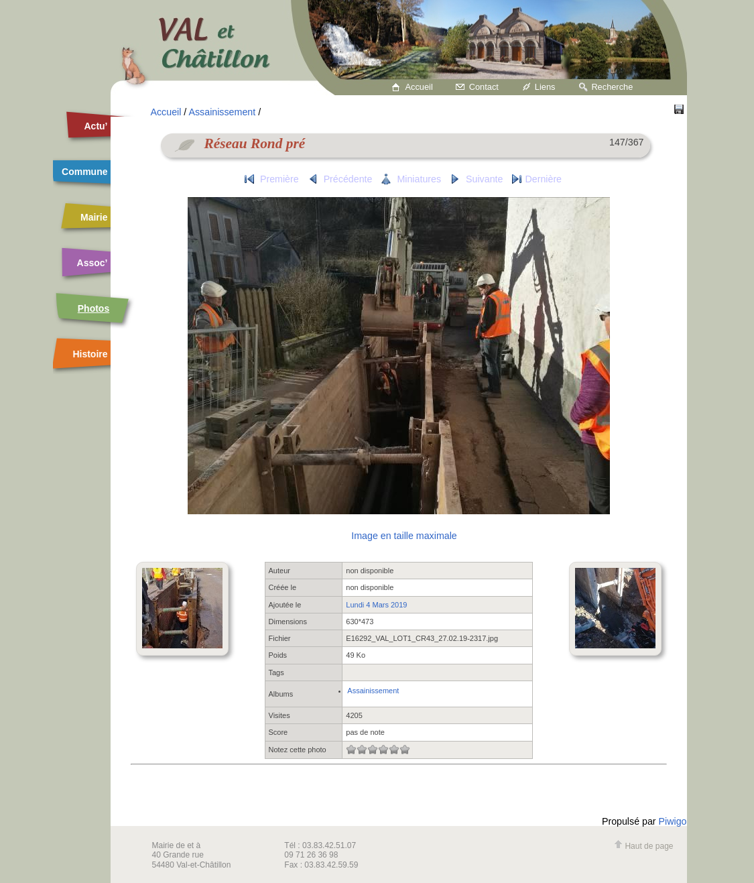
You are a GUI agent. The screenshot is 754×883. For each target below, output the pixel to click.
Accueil (419, 87)
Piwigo (673, 821)
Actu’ (96, 126)
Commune (84, 171)
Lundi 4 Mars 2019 (376, 605)
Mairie (93, 217)
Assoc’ (92, 262)
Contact (484, 87)
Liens (545, 87)
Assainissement (221, 112)
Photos (93, 308)
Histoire (89, 354)
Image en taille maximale (403, 535)
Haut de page (643, 846)
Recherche (612, 87)
